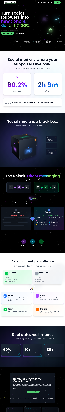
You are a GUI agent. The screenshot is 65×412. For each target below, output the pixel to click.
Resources (50, 2)
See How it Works (20, 33)
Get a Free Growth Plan (7, 33)
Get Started (57, 2)
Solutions (40, 2)
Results (44, 2)
